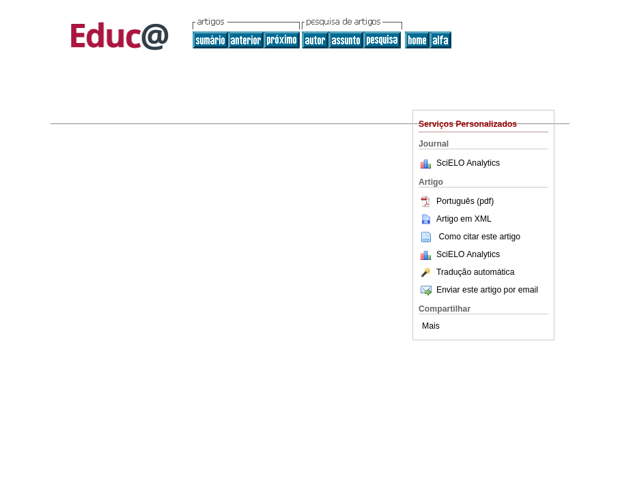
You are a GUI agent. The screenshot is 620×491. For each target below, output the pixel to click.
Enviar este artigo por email (478, 290)
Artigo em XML (455, 219)
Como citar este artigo (479, 236)
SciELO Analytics (468, 163)
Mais (431, 326)
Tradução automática (466, 272)
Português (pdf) (456, 201)
